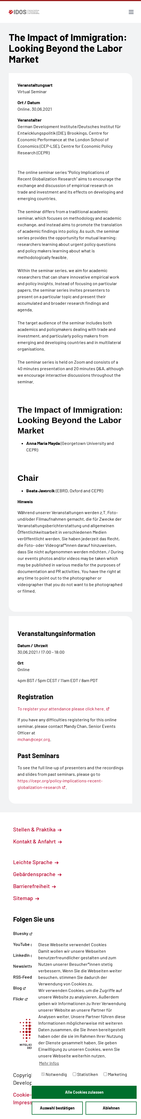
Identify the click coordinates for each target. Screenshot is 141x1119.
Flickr (20, 998)
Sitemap (26, 898)
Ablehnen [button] (111, 1108)
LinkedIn (23, 955)
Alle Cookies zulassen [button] (84, 1092)
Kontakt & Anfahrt (37, 841)
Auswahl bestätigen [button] (57, 1108)
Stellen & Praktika (37, 829)
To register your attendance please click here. (63, 708)
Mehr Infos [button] (49, 1063)
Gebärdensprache (37, 874)
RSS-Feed (22, 976)
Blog (19, 987)
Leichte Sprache (35, 862)
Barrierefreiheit (34, 886)
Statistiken (85, 1074)
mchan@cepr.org (33, 739)
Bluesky (23, 933)
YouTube (23, 944)
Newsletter (24, 966)
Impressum (29, 1102)
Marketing (115, 1074)
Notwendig (54, 1074)
